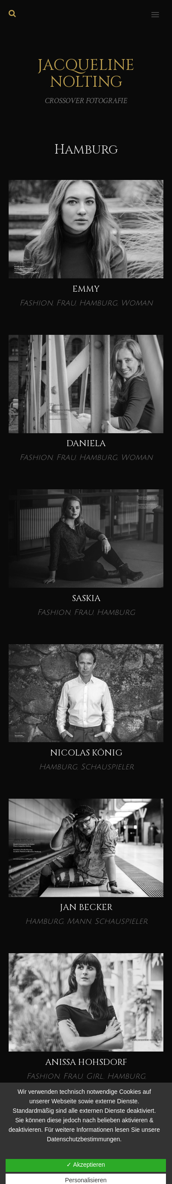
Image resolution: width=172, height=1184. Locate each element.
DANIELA (86, 443)
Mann (79, 921)
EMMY (86, 289)
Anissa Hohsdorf (86, 1062)
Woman (137, 303)
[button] (160, 9)
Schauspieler (107, 766)
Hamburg (98, 303)
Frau (65, 303)
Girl (94, 1076)
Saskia (86, 598)
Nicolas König (86, 753)
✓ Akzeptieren (85, 1164)
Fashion (36, 303)
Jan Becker (86, 907)
